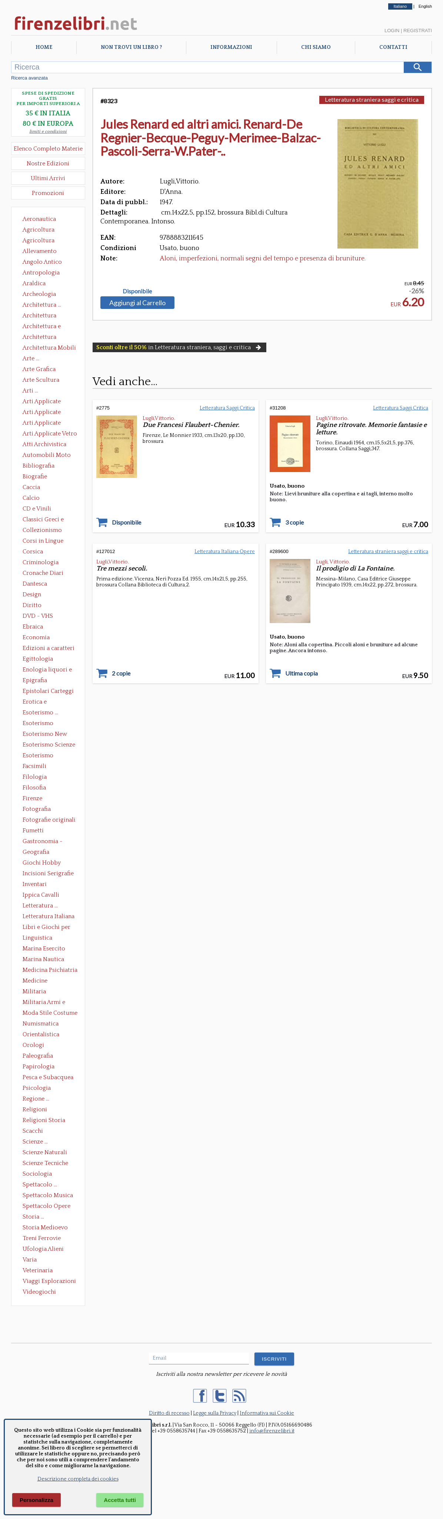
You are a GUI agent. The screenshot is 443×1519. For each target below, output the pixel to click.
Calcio (31, 498)
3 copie (294, 522)
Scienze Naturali (45, 1152)
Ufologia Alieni (43, 1249)
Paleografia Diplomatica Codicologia (39, 1056)
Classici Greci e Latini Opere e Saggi (50, 520)
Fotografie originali (49, 819)
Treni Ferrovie (42, 1238)
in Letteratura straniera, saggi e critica (179, 347)
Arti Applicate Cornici (42, 413)
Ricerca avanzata (29, 78)
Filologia (35, 777)
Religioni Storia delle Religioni (44, 1121)
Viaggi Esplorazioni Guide (49, 1282)
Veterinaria (38, 1270)
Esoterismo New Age (45, 735)
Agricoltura (38, 229)
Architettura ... (42, 305)
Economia (36, 637)
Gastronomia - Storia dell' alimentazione (43, 842)
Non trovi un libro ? (131, 47)
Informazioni (231, 47)
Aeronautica (39, 219)
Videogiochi (39, 1292)
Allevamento (40, 251)
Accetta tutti (120, 1500)
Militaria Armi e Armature (44, 1003)
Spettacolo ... (40, 1184)
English (425, 6)
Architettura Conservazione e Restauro (45, 316)
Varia (30, 1259)
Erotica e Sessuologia (39, 702)
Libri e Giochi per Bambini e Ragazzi (47, 928)
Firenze (32, 798)
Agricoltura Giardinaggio (41, 241)
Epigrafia (35, 680)
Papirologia (38, 1066)
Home (44, 47)
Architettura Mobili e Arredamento (49, 348)
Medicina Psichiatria (50, 970)
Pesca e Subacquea (48, 1077)
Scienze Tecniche (45, 1163)
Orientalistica (41, 1034)
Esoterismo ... (40, 712)
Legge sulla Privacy (214, 1413)
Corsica (33, 551)
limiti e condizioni (48, 131)
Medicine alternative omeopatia (37, 981)
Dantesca (35, 583)
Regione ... (36, 1098)
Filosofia (34, 787)
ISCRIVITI (274, 1359)
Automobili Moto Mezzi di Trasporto (48, 456)
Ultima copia (301, 673)
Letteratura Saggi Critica (227, 408)
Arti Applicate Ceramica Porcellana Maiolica (49, 402)
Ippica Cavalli (41, 895)
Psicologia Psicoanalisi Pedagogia (38, 1089)
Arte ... (31, 358)
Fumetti (33, 830)
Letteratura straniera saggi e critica (372, 99)
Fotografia (37, 809)
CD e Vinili (37, 508)
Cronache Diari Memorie (43, 574)
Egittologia (38, 659)
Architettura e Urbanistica (42, 327)
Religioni (35, 1109)
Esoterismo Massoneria (38, 724)
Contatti (393, 47)
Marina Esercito (44, 948)
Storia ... (33, 1216)
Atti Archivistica (44, 444)
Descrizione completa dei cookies (78, 1479)
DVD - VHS (38, 616)
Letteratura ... (40, 905)
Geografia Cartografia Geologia (38, 853)
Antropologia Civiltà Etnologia (45, 273)
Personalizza (36, 1500)
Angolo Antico (42, 262)
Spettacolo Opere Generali (46, 1207)
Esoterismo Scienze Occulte (49, 745)
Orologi (33, 1045)
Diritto (32, 605)
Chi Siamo (316, 47)
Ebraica (33, 626)
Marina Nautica (43, 959)
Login (391, 30)
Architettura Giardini (39, 338)
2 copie (121, 673)
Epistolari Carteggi (48, 691)
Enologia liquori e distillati (47, 670)
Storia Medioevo (45, 1227)
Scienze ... (35, 1141)
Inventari (35, 884)
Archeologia (39, 294)
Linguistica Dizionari (37, 938)
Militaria (34, 991)
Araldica (34, 283)
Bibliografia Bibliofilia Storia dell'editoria (45, 466)
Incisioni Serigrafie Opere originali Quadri (48, 874)
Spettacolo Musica (48, 1195)
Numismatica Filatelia (41, 1024)
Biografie (35, 476)
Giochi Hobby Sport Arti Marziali (48, 863)
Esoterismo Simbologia (38, 756)
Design (32, 594)
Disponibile (137, 291)
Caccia (31, 487)
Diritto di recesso (169, 1413)
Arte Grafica (39, 369)
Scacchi (33, 1131)
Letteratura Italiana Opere (48, 917)
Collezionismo (42, 530)
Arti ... (30, 390)
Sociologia (37, 1174)
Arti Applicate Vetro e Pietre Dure (50, 434)
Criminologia (41, 562)
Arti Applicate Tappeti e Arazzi (44, 424)
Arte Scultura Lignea (41, 381)
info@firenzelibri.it (271, 1431)
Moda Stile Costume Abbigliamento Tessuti (50, 1014)
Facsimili (34, 766)
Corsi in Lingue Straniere (43, 542)
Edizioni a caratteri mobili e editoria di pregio (49, 649)
